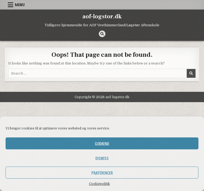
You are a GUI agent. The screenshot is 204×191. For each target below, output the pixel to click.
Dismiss (102, 158)
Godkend (102, 143)
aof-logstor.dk (102, 16)
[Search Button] (102, 34)
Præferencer (102, 173)
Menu (20, 5)
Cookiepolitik (99, 184)
